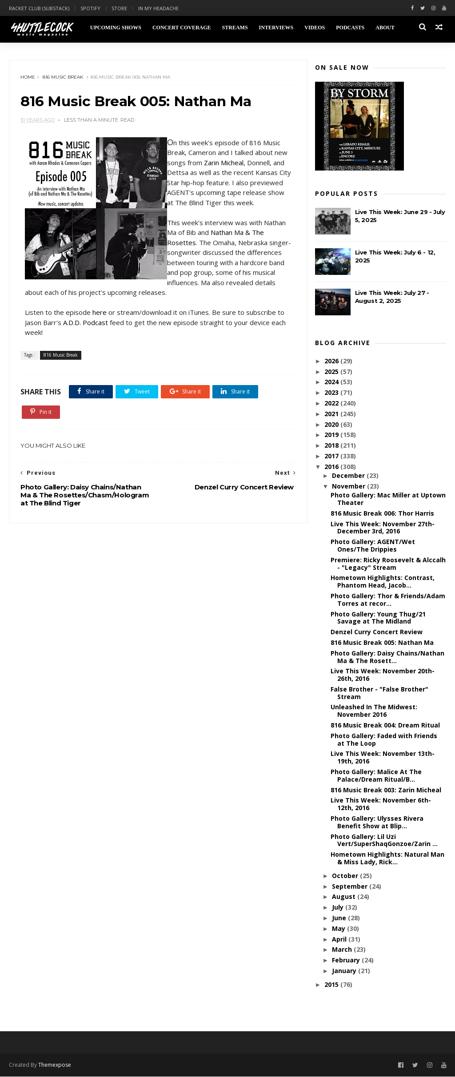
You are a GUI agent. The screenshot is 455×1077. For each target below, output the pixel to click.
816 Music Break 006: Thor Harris (382, 513)
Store (119, 8)
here (99, 323)
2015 (332, 985)
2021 (332, 414)
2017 (332, 456)
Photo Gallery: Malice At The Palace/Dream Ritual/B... (376, 776)
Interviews (276, 27)
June (340, 918)
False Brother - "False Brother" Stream (379, 693)
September (350, 886)
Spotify (90, 8)
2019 (332, 435)
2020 (332, 425)
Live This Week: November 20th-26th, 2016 (383, 675)
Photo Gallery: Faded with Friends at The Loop (384, 740)
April (340, 939)
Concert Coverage (181, 27)
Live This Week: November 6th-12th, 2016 (381, 804)
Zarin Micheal (238, 163)
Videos (314, 27)
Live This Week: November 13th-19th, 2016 (383, 758)
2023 (332, 393)
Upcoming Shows (115, 27)
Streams (234, 27)
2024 (332, 382)
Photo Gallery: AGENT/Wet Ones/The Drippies (373, 546)
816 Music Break (63, 77)
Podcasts (350, 27)
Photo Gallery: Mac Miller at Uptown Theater (388, 499)
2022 (332, 403)
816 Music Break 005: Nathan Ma (382, 643)
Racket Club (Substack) (39, 8)
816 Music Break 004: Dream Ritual (385, 725)
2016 (332, 467)
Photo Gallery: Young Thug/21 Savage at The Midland (378, 618)
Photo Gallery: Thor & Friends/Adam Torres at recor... (388, 600)
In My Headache (158, 8)
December (349, 476)
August (344, 897)
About (385, 27)
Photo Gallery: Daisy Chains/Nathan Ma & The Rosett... (387, 657)
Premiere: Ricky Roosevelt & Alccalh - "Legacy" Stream (388, 564)
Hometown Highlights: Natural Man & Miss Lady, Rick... (387, 858)
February (347, 960)
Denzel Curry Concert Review (377, 632)
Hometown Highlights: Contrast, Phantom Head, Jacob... (383, 582)
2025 (332, 372)
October (346, 876)
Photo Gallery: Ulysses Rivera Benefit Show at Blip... (377, 823)
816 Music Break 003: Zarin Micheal (386, 790)
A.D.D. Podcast (85, 333)
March (343, 950)
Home (27, 77)
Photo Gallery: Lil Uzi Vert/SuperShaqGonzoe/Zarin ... (384, 841)
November (349, 486)
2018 (332, 445)
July (338, 907)
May (339, 929)
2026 (332, 361)
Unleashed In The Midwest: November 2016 (374, 711)
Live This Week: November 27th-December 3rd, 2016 (383, 528)
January (345, 971)
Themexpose (54, 1065)
